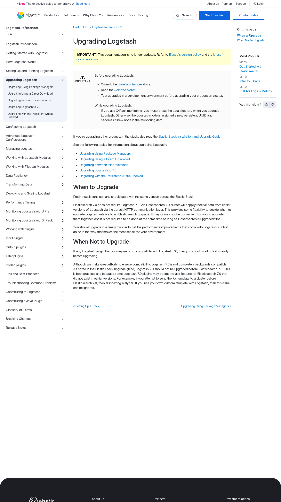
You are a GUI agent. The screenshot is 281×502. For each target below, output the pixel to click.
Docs (131, 15)
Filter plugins (14, 256)
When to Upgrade (249, 35)
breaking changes (130, 84)
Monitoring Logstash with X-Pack (29, 220)
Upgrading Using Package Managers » (206, 306)
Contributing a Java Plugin (24, 301)
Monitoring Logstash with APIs (27, 211)
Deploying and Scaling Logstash (28, 193)
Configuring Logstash (21, 127)
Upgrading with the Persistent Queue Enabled (111, 176)
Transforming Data (19, 184)
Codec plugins (16, 265)
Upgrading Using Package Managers (30, 87)
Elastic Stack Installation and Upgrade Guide (189, 136)
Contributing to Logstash (23, 292)
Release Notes (16, 328)
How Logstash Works (21, 62)
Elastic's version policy (185, 54)
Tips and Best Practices (22, 274)
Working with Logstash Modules (28, 158)
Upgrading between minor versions (30, 100)
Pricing (143, 15)
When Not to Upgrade (250, 40)
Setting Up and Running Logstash (29, 71)
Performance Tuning (20, 202)
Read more (83, 3)
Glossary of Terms (19, 310)
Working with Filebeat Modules (27, 167)
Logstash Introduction (21, 44)
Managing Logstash (20, 149)
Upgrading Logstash (21, 80)
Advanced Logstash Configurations (20, 138)
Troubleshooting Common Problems (31, 283)
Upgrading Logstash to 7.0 (24, 106)
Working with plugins (20, 229)
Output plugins (16, 247)
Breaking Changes (18, 319)
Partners (227, 3)
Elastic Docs (81, 27)
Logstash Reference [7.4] (108, 27)
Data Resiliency (17, 175)
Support (241, 3)
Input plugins (15, 238)
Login (258, 3)
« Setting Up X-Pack (86, 306)
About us (213, 3)
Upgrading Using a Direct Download (30, 93)
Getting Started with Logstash (27, 53)
